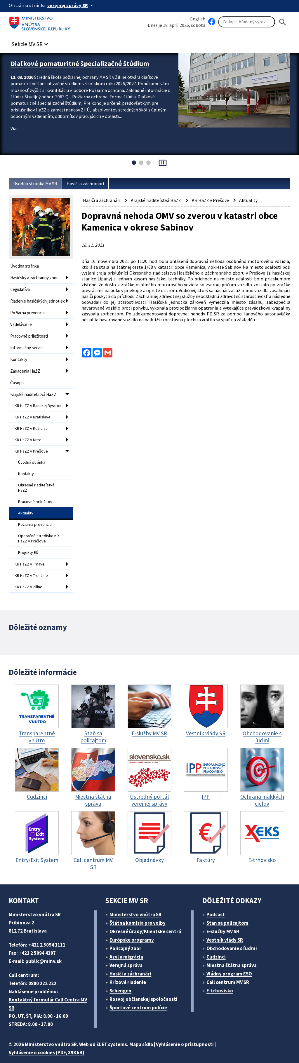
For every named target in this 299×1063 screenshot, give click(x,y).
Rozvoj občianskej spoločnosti (146, 991)
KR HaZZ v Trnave (31, 558)
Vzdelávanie (22, 326)
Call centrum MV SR (231, 974)
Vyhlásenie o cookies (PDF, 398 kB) (50, 1044)
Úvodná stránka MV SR (37, 183)
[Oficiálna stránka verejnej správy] (73, 5)
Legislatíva (20, 288)
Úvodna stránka (25, 265)
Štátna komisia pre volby (140, 914)
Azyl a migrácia (129, 948)
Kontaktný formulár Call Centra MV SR (49, 995)
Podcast (217, 906)
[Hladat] (282, 22)
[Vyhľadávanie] (246, 22)
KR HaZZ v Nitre (30, 440)
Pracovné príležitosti (30, 337)
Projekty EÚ (29, 546)
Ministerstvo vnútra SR (137, 906)
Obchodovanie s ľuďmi (234, 940)
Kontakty (18, 359)
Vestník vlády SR (227, 931)
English (197, 18)
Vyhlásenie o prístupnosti (196, 1036)
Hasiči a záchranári (91, 183)
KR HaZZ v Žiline (30, 579)
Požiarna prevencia (29, 315)
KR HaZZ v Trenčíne (33, 568)
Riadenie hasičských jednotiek (30, 302)
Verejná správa (128, 957)
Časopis (18, 381)
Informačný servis (27, 348)
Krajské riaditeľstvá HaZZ (35, 392)
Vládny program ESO (232, 965)
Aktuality (26, 509)
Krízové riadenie (130, 974)
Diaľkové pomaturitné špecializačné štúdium (85, 63)
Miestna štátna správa (233, 957)
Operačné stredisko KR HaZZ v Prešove (39, 533)
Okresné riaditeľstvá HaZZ (36, 486)
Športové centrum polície (140, 999)
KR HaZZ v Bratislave (34, 419)
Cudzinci (218, 948)
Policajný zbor (127, 940)
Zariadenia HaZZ (26, 370)
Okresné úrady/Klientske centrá (148, 923)
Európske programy (134, 931)
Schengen (122, 982)
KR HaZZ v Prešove (33, 451)
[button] (33, 42)
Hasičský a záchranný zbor (36, 277)
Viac (15, 133)
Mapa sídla (149, 1036)
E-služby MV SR (226, 923)
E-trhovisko (221, 982)
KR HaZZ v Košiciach (34, 429)
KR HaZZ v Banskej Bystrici (33, 406)
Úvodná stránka (32, 462)
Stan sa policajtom (229, 914)
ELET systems (118, 1036)
